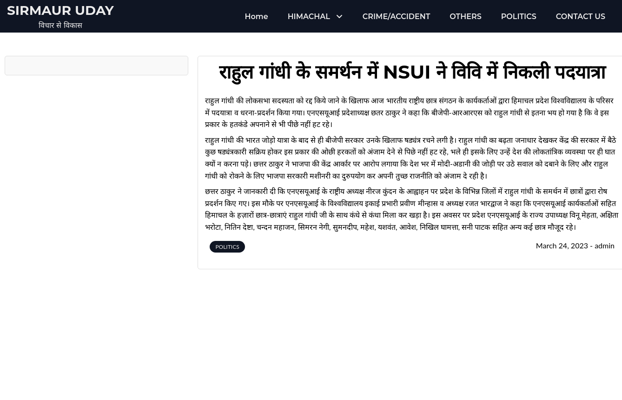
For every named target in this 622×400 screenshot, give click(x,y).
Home (256, 16)
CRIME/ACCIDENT (396, 16)
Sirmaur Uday (60, 10)
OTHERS (465, 16)
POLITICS (518, 16)
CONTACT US (580, 16)
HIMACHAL (309, 16)
